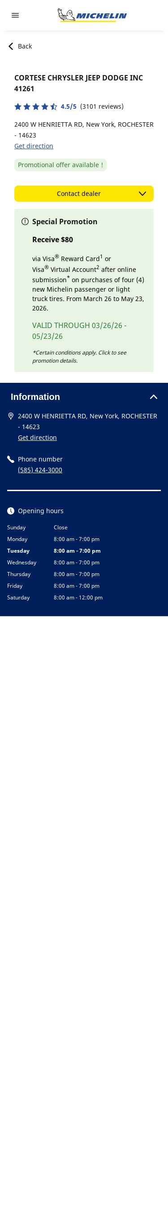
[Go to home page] (92, 15)
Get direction (33, 146)
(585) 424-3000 (40, 470)
